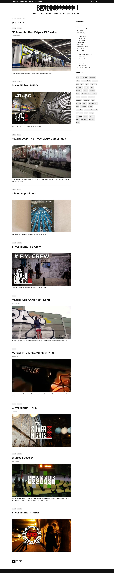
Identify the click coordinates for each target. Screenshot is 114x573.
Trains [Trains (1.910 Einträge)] (85, 116)
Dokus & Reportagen (84, 54)
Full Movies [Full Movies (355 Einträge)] (79, 87)
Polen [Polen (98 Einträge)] (84, 103)
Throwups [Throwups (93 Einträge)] (79, 116)
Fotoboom (66, 14)
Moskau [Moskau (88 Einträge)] (84, 97)
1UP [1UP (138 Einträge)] (77, 77)
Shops (34, 13)
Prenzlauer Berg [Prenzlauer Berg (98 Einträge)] (93, 103)
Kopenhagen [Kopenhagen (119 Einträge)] (85, 93)
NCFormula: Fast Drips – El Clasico (34, 32)
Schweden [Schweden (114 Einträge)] (79, 110)
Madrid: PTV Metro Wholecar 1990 (33, 352)
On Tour (81, 38)
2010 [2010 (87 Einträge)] (77, 81)
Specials (81, 40)
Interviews (81, 36)
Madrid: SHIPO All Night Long (31, 299)
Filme (14, 134)
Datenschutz (38, 1)
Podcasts (57, 13)
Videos (49, 14)
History (80, 59)
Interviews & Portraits (84, 61)
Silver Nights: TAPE (24, 407)
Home (13, 18)
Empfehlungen (80, 28)
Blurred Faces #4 (23, 457)
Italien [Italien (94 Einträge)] (78, 93)
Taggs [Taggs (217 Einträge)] (91, 113)
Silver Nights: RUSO (25, 85)
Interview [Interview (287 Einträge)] (92, 90)
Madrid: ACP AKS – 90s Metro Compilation (39, 138)
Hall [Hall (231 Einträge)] (92, 87)
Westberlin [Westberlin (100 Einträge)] (84, 119)
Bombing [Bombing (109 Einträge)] (95, 81)
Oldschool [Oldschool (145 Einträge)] (86, 100)
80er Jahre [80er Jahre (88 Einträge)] (84, 77)
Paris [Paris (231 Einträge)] (93, 100)
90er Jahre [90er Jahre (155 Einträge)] (92, 77)
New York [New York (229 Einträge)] (78, 100)
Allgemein (79, 26)
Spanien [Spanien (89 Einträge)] (86, 110)
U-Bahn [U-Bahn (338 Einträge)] (92, 116)
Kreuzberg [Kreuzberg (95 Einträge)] (94, 93)
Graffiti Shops (23, 1)
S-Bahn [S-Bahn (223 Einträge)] (90, 106)
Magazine (75, 13)
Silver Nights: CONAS (26, 512)
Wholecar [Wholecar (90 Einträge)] (91, 119)
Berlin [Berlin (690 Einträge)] (88, 81)
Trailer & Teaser (83, 67)
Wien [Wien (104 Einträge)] (77, 122)
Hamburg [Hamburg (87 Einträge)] (78, 90)
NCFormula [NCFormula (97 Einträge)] (92, 97)
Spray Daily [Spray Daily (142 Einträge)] (94, 110)
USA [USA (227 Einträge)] (77, 119)
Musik (80, 63)
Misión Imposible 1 (24, 193)
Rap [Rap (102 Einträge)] (77, 106)
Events (42, 14)
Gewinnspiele (80, 42)
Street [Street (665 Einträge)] (86, 113)
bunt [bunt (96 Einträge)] (77, 84)
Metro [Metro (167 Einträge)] (77, 97)
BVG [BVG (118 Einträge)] (82, 84)
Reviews (79, 50)
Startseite (15, 1)
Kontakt (31, 1)
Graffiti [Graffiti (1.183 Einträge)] (86, 87)
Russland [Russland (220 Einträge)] (83, 106)
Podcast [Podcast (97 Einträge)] (78, 103)
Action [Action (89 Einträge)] (83, 81)
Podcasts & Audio (81, 46)
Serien (14, 28)
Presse (79, 48)
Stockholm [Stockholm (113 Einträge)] (79, 113)
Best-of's (81, 34)
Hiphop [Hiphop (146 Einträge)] (86, 90)
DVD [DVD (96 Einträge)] (87, 84)
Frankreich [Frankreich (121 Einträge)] (94, 84)
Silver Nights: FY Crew (26, 246)
